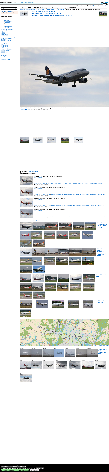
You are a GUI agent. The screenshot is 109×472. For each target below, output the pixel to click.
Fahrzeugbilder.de (7, 21)
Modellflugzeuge (4, 48)
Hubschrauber (4, 41)
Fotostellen (3, 56)
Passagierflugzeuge (50, 9)
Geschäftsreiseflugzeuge (6, 38)
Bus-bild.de (6, 20)
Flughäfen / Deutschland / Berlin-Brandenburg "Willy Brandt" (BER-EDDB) (88, 183)
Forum (21, 2)
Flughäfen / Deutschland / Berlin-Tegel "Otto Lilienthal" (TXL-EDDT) (52, 15)
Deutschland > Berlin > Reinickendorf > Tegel (30, 318)
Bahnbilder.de (7, 18)
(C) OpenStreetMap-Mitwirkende (101, 345)
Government (3, 39)
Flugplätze (3, 33)
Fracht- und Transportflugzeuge (8, 37)
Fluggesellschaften (5, 31)
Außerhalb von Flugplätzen (7, 29)
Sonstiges (3, 51)
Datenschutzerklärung (5, 59)
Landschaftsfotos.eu (8, 26)
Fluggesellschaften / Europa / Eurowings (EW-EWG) (61, 183)
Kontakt (25, 2)
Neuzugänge (4, 55)
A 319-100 (62, 9)
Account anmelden (103, 5)
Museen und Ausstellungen (7, 49)
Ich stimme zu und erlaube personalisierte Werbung (15, 470)
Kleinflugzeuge (4, 43)
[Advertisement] (49, 31)
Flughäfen (3, 32)
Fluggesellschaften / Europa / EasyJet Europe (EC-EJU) (93, 194)
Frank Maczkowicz (24, 109)
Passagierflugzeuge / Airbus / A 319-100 (43, 11)
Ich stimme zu (34, 470)
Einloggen (95, 5)
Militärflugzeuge (4, 46)
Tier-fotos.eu (6, 27)
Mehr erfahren (40, 468)
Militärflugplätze (4, 45)
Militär (2, 44)
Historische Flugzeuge (6, 40)
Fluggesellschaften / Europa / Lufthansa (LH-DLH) (46, 13)
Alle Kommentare (33, 171)
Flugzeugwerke (4, 35)
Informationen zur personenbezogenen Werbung (13, 466)
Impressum (30, 2)
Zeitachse (3, 58)
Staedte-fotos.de (7, 25)
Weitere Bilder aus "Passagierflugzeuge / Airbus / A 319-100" (35, 220)
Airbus (57, 9)
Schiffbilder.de (7, 22)
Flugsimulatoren (4, 34)
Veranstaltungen (4, 52)
